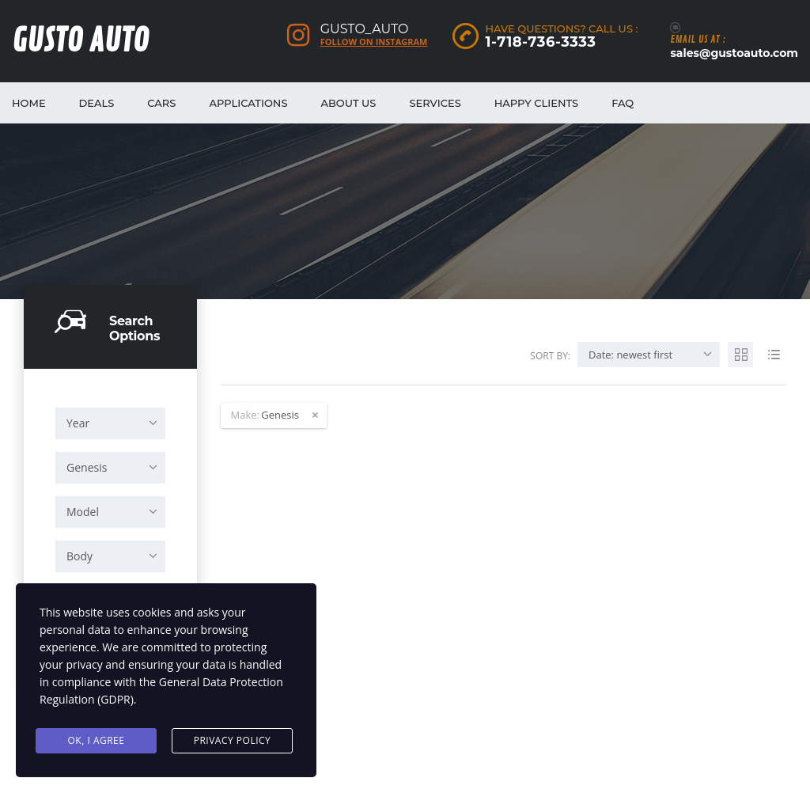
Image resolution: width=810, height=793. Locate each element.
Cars (161, 103)
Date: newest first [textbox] (630, 354)
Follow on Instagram (374, 41)
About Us (349, 103)
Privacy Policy (232, 740)
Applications (248, 103)
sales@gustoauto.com (734, 53)
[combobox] (110, 423)
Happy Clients (536, 103)
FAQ (622, 103)
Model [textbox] (82, 511)
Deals (97, 103)
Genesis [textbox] (86, 467)
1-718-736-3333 (540, 42)
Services (434, 103)
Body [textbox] (79, 555)
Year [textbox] (77, 423)
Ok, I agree (96, 740)
